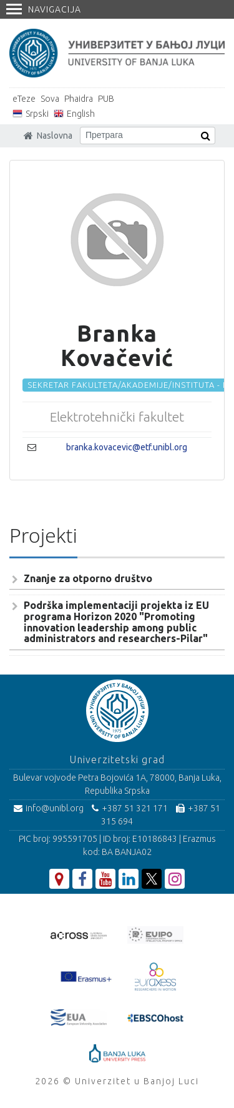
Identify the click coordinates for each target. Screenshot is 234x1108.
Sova (50, 99)
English (81, 114)
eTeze (24, 99)
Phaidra (78, 99)
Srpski (37, 114)
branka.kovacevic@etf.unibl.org (126, 447)
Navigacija (43, 9)
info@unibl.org (49, 808)
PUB (106, 99)
